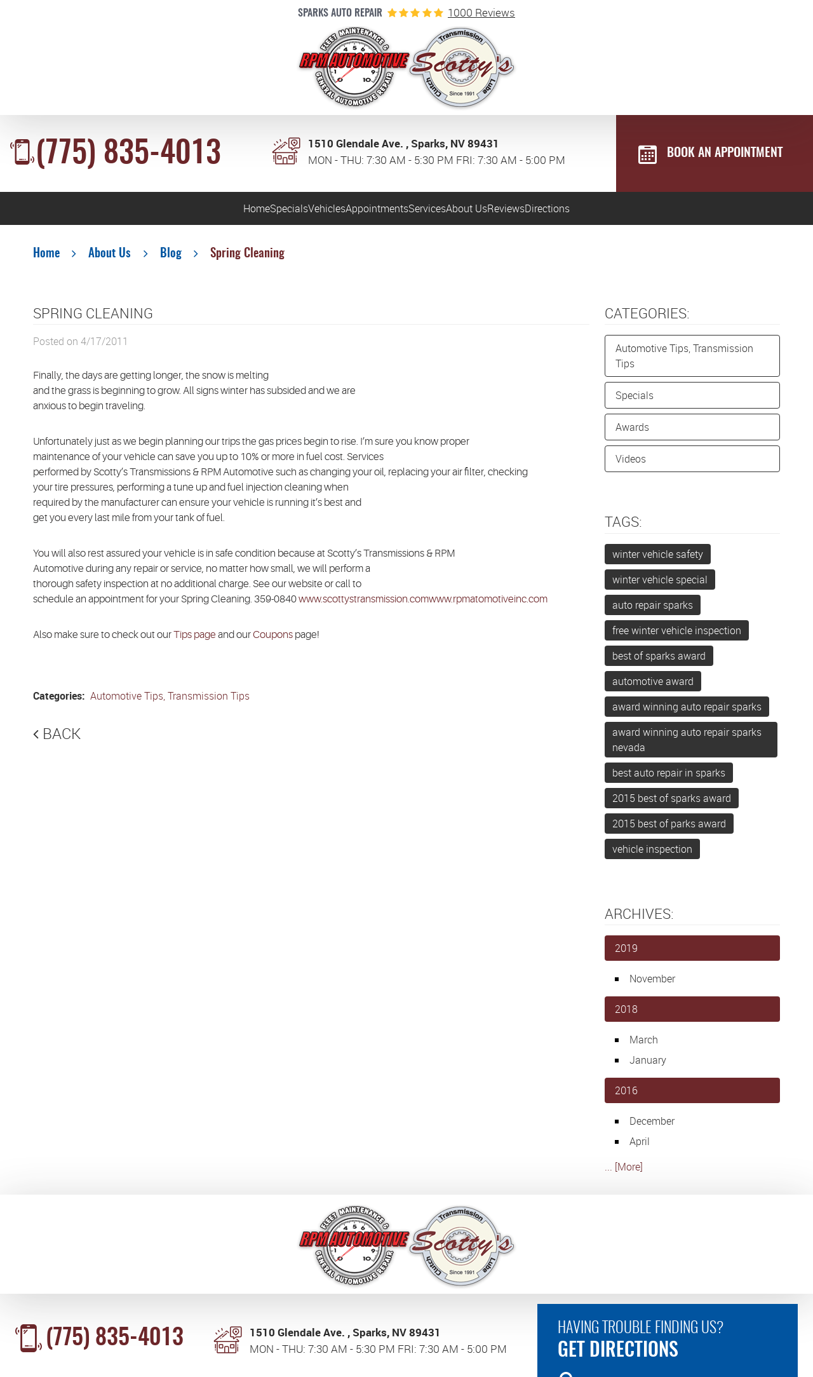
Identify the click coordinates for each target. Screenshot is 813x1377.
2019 (626, 954)
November (652, 985)
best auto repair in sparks (668, 778)
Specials (157, 212)
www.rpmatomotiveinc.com (488, 605)
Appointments (350, 212)
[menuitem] (71, 211)
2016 (626, 1097)
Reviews (638, 212)
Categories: (647, 318)
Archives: (639, 919)
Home (71, 212)
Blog (171, 260)
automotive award (653, 687)
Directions (732, 212)
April (639, 1148)
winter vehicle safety (657, 560)
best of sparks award (659, 661)
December (652, 1127)
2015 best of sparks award (671, 804)
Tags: (623, 528)
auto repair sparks (652, 611)
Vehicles (247, 212)
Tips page (194, 641)
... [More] (624, 1173)
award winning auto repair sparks (687, 712)
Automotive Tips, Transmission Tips (169, 702)
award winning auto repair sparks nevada (687, 745)
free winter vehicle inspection (676, 636)
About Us (546, 212)
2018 (626, 1015)
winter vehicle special (660, 585)
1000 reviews (481, 12)
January (647, 1066)
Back (62, 739)
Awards (632, 433)
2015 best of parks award (669, 829)
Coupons (273, 641)
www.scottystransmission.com (364, 605)
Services (454, 212)
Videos (630, 465)
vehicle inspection (652, 855)
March (643, 1046)
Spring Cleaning (247, 260)
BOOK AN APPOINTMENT (725, 153)
